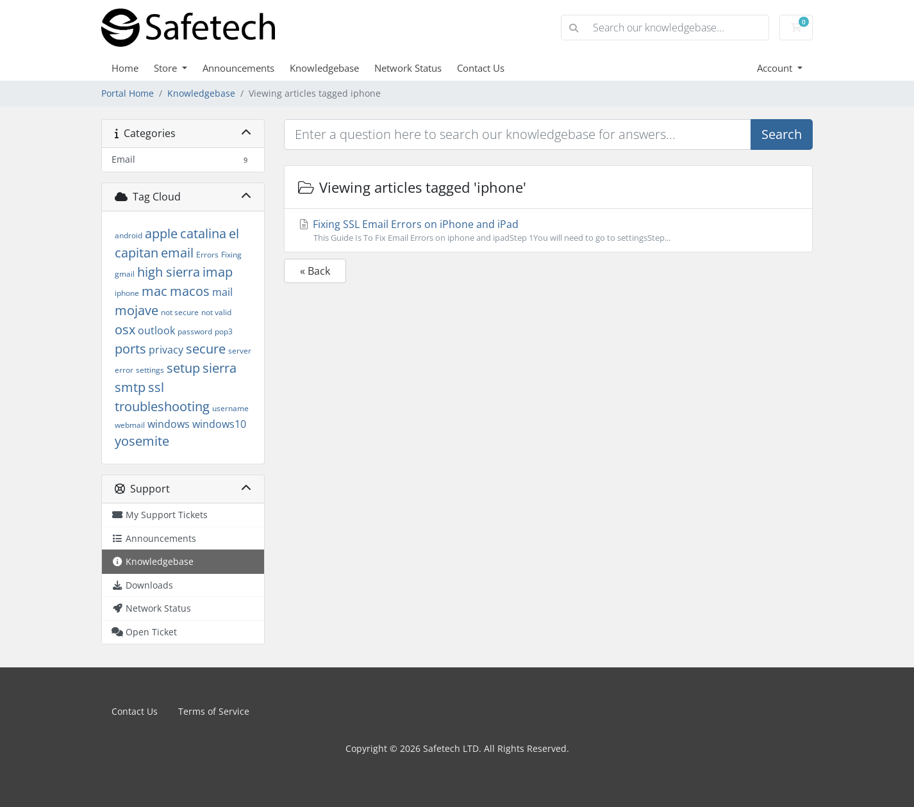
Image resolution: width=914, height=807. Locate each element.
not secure (180, 312)
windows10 (219, 424)
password (195, 331)
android (128, 235)
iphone (127, 293)
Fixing (231, 254)
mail (222, 292)
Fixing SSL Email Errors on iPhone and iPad (548, 230)
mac (154, 291)
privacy (166, 350)
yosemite (142, 441)
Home (125, 67)
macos (190, 291)
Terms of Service (213, 711)
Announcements (238, 67)
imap (218, 272)
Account (776, 67)
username (230, 408)
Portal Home (127, 93)
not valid (216, 312)
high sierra (168, 272)
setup (183, 368)
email (177, 252)
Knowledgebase (324, 67)
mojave (136, 310)
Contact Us (480, 67)
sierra (220, 368)
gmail (125, 273)
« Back (315, 271)
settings (150, 369)
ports (130, 348)
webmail (130, 425)
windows (168, 424)
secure (206, 348)
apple (161, 233)
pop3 (224, 331)
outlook (156, 330)
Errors (207, 254)
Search (781, 134)
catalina (203, 233)
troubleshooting (162, 406)
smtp (130, 387)
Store (166, 67)
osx (125, 329)
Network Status (408, 67)
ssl (156, 387)
